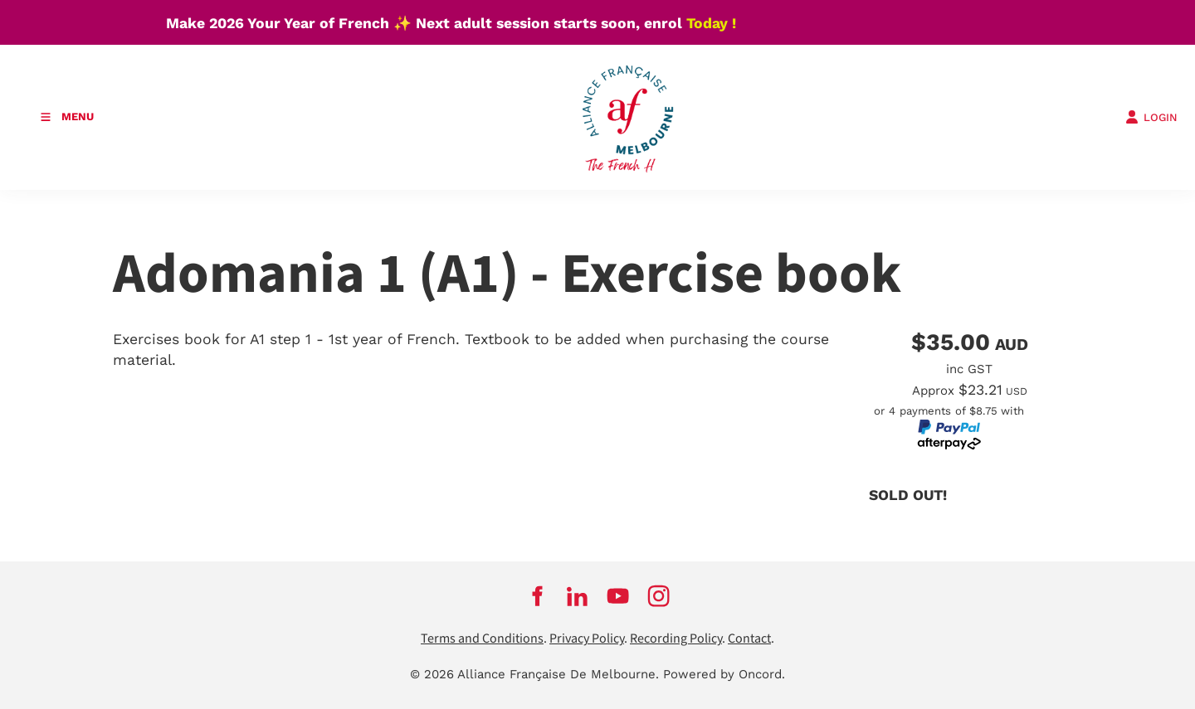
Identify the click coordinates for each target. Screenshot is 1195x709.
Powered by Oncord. (724, 674)
